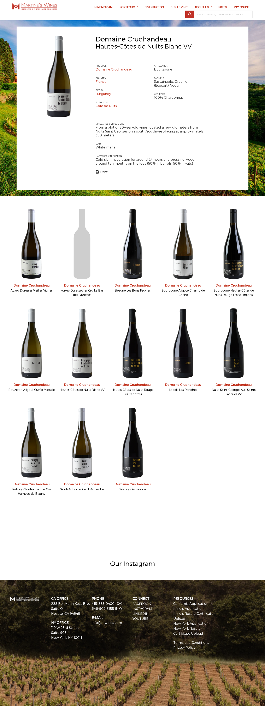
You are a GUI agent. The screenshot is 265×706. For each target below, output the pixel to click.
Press (222, 7)
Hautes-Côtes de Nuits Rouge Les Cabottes (132, 392)
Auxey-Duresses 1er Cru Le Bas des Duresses (82, 292)
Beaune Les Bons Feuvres (133, 290)
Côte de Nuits (107, 106)
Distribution (154, 7)
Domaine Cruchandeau (133, 39)
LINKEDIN (140, 613)
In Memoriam (103, 7)
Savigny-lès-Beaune (132, 489)
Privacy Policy (184, 647)
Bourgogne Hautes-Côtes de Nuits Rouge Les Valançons (233, 292)
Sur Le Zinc (179, 7)
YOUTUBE (140, 618)
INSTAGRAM (142, 608)
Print (103, 172)
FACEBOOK (141, 603)
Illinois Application (188, 608)
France (101, 81)
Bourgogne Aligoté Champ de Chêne (183, 292)
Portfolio (127, 7)
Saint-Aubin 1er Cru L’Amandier (82, 489)
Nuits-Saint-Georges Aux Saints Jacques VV (233, 392)
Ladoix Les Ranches (183, 389)
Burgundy (104, 93)
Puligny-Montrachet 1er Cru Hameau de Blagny (31, 491)
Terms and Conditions (191, 642)
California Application (190, 603)
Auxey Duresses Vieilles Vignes (31, 290)
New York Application (190, 623)
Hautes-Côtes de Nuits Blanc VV (82, 389)
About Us (201, 7)
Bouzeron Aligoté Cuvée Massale (31, 389)
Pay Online (241, 7)
